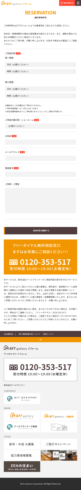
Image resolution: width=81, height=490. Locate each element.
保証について (48, 334)
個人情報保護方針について (29, 334)
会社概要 (8, 334)
